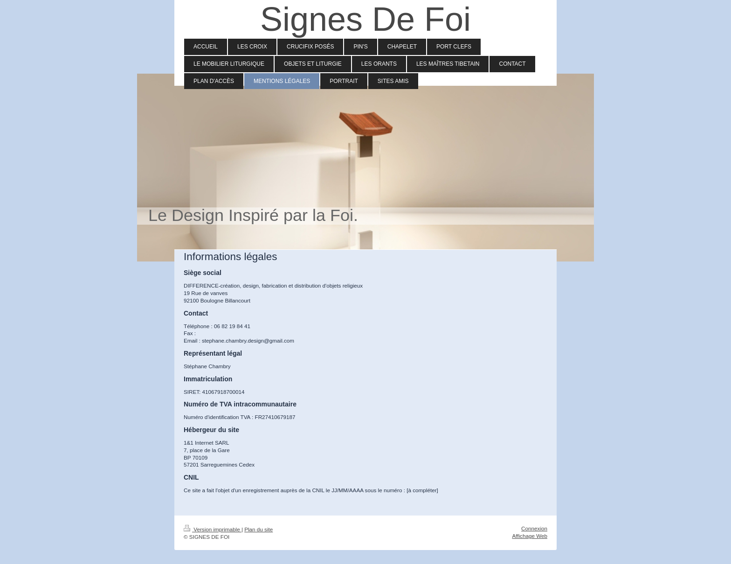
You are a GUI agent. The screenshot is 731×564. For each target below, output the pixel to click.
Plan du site (258, 529)
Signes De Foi (365, 19)
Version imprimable (212, 529)
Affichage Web (529, 536)
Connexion (534, 528)
